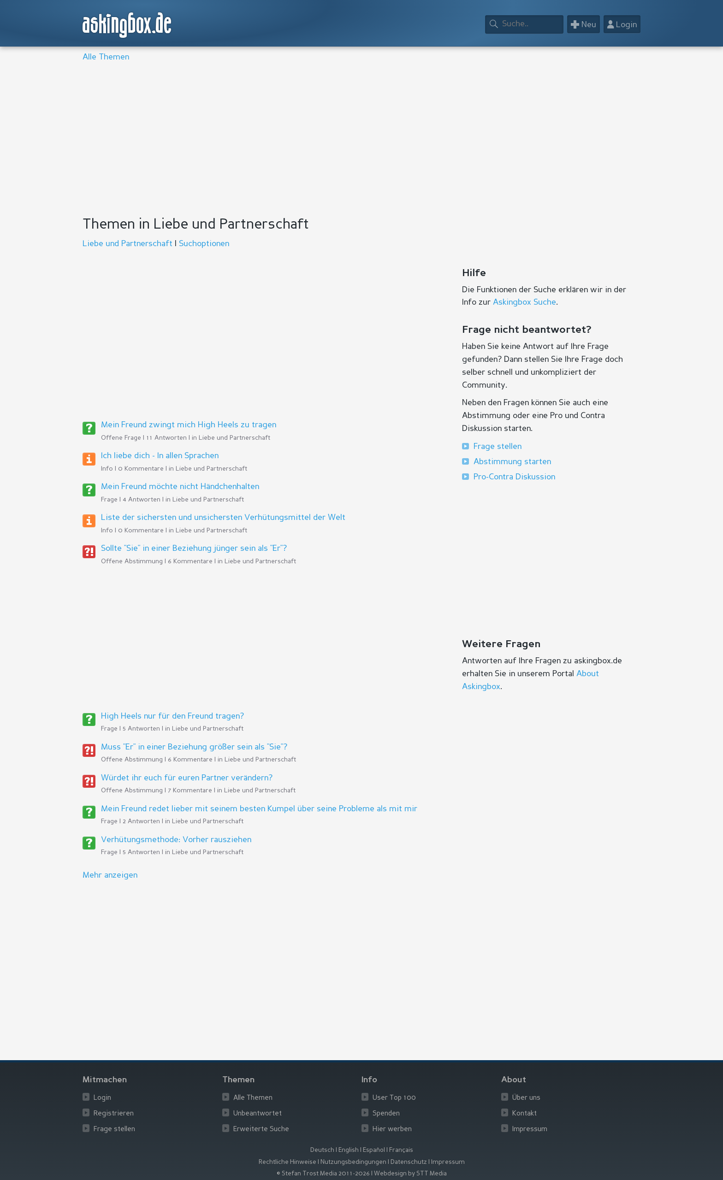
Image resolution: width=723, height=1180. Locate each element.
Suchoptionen (204, 244)
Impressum (529, 1129)
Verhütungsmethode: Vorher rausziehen (176, 840)
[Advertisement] (359, 140)
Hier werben (392, 1129)
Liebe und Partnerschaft (127, 244)
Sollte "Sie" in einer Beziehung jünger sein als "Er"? (194, 548)
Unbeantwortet (257, 1113)
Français (401, 1150)
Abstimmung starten (512, 462)
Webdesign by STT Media (410, 1174)
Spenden (386, 1113)
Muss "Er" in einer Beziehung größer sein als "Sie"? (194, 747)
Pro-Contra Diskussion (514, 477)
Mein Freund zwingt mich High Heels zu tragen (188, 425)
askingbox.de (127, 25)
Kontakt (524, 1113)
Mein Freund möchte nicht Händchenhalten (180, 487)
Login (102, 1098)
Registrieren (114, 1113)
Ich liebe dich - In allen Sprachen (160, 456)
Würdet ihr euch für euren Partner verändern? (187, 778)
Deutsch (322, 1150)
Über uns (526, 1098)
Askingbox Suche (524, 302)
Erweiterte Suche (261, 1129)
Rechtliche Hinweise (287, 1162)
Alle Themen (106, 57)
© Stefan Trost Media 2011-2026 (323, 1174)
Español (374, 1150)
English (348, 1150)
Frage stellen (498, 446)
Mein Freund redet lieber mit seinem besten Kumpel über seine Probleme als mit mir (259, 809)
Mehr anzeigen (110, 875)
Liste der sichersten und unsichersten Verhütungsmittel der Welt (223, 517)
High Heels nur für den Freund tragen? (172, 716)
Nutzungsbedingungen (353, 1162)
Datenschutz (409, 1162)
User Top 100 (394, 1098)
